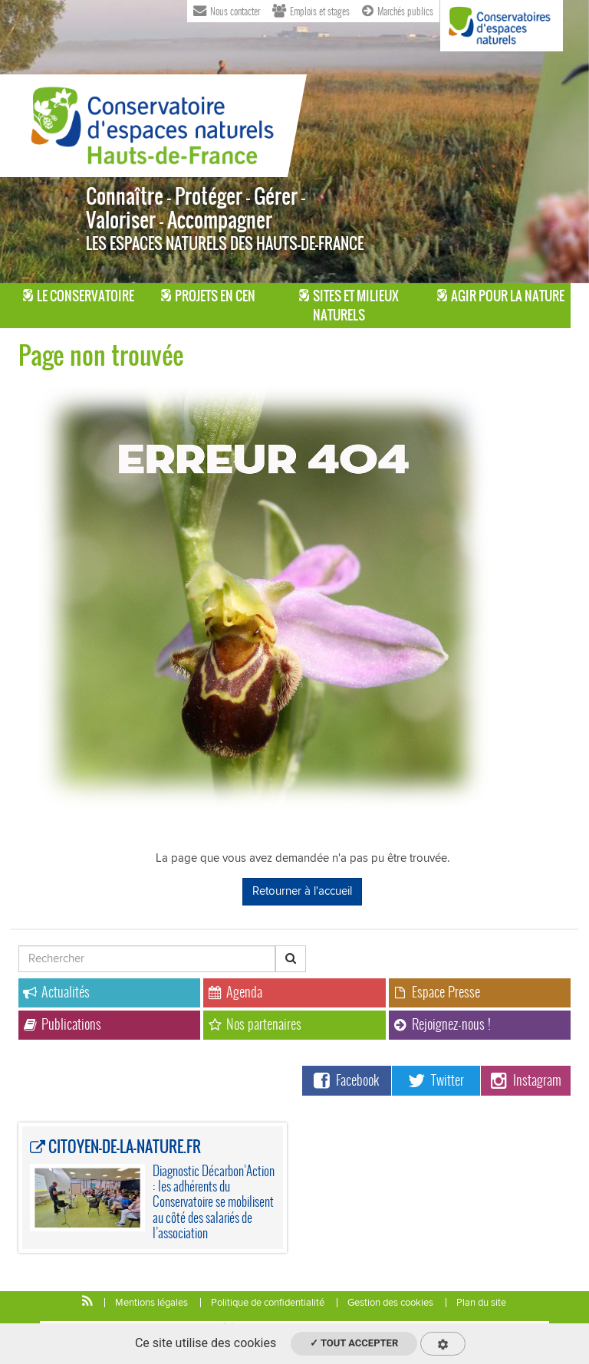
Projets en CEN (208, 296)
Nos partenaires (254, 1024)
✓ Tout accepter (354, 1343)
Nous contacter (226, 10)
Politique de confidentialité (267, 1303)
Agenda (235, 991)
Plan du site (481, 1303)
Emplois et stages (311, 10)
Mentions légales (151, 1303)
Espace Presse (436, 991)
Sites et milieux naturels (349, 305)
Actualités (56, 991)
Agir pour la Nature (500, 296)
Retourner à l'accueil (302, 891)
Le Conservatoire (78, 296)
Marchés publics (397, 10)
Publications (62, 1024)
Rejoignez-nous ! (442, 1024)
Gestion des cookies (390, 1303)
